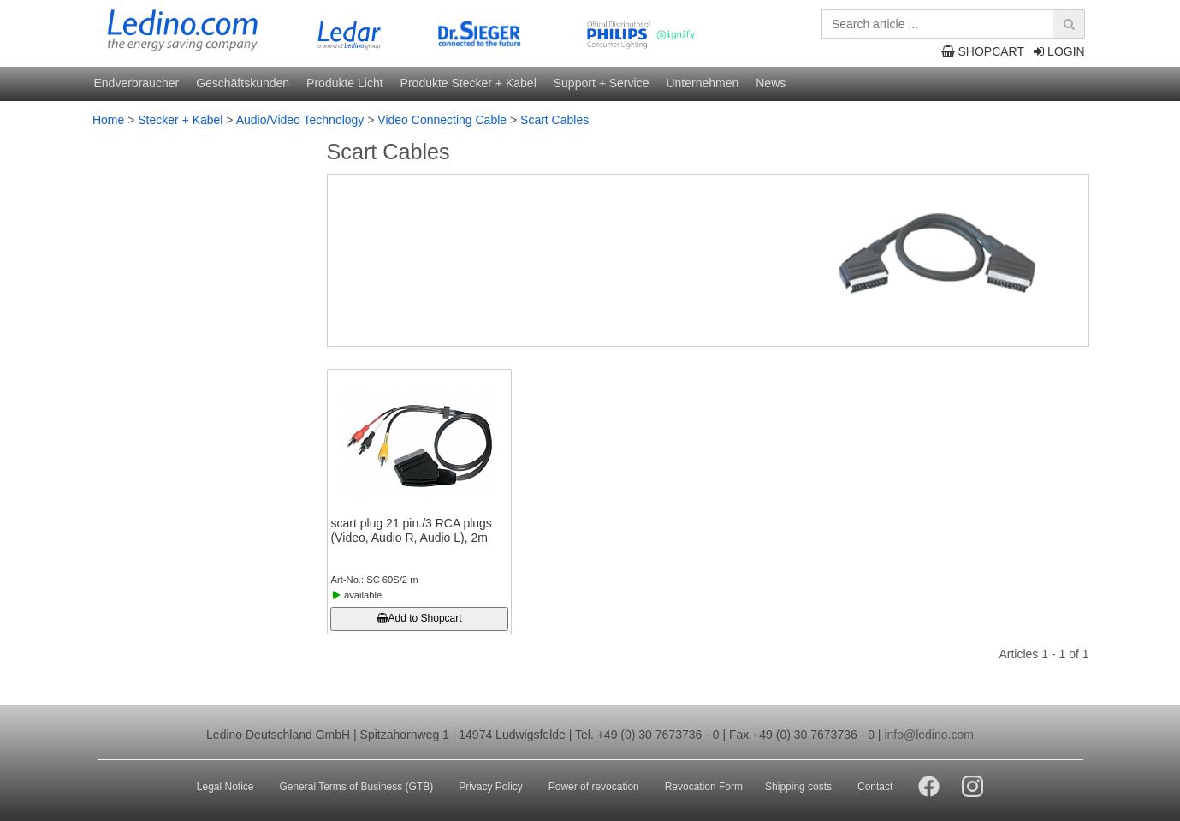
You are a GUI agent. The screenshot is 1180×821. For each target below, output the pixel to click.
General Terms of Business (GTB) (356, 787)
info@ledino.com (929, 734)
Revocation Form (704, 787)
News (771, 83)
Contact (874, 787)
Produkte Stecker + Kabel (468, 83)
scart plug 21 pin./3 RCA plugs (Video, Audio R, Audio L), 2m (411, 530)
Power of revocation (593, 787)
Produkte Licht (344, 83)
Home (108, 120)
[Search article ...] (951, 24)
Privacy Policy (491, 787)
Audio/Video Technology (300, 120)
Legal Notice (225, 787)
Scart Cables (554, 120)
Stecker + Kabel (180, 120)
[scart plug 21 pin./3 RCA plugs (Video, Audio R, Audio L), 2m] (419, 444)
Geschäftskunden (242, 83)
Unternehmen (702, 83)
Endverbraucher (137, 83)
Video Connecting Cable (442, 120)
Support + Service (601, 83)
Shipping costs (798, 787)
